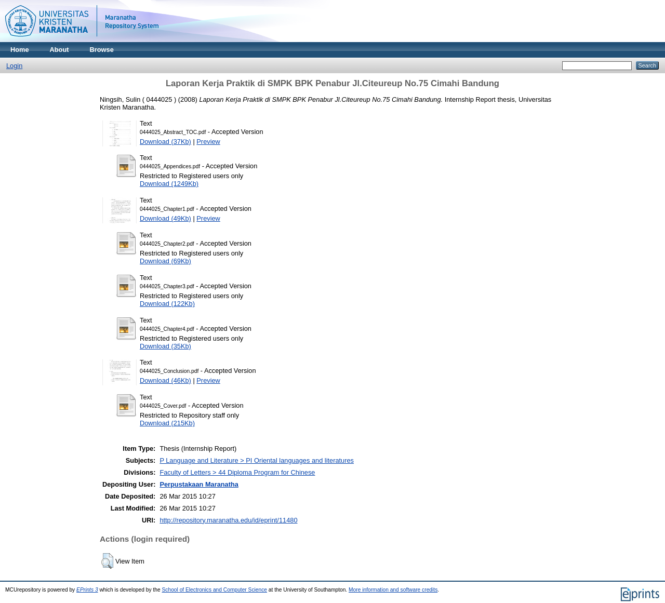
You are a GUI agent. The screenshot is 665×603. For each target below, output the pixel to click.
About (59, 49)
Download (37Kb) (165, 141)
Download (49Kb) (165, 218)
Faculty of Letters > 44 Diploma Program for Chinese (237, 472)
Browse (102, 49)
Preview (208, 141)
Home (19, 49)
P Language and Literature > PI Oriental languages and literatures (256, 460)
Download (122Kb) (167, 303)
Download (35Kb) (165, 346)
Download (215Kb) (167, 423)
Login (14, 66)
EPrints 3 (87, 590)
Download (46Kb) (165, 380)
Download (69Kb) (165, 261)
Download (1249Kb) (169, 183)
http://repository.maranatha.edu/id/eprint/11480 (228, 520)
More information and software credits (393, 590)
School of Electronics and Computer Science (215, 590)
